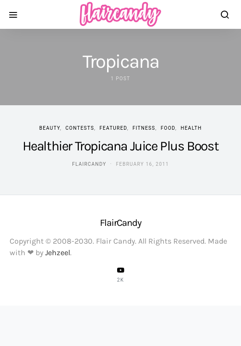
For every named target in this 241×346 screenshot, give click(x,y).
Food (168, 128)
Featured (113, 128)
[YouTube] (120, 274)
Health (191, 128)
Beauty (49, 128)
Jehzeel (57, 252)
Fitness (144, 128)
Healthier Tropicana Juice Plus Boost (121, 146)
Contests (79, 128)
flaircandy (89, 164)
